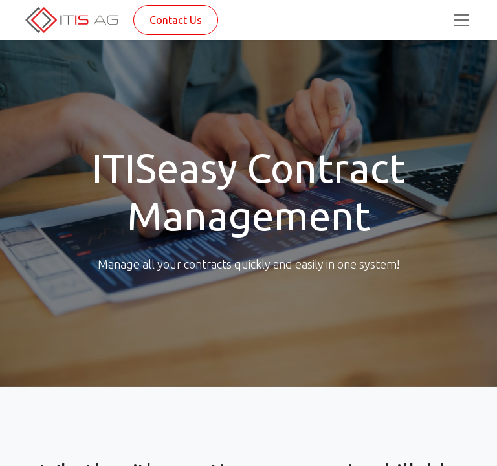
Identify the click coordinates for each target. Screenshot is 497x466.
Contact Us (175, 20)
